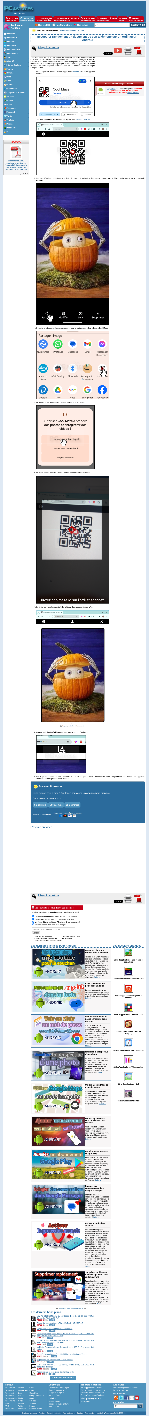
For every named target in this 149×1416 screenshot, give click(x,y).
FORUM (136, 19)
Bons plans (85, 1401)
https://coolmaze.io (83, 119)
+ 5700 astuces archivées (43, 937)
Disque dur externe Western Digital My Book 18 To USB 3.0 (60, 1323)
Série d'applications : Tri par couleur (128, 1067)
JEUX (123, 19)
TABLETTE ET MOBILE (66, 19)
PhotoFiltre (10, 1409)
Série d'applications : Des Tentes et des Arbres (128, 961)
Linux (8, 1403)
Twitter (20, 1406)
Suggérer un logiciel (56, 1393)
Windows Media (35, 1409)
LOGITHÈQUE (44, 19)
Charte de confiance (29, 1413)
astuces (99, 1388)
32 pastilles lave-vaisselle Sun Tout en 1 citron (55, 1360)
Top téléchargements (57, 1390)
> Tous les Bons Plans (63, 1377)
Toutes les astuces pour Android (70, 1308)
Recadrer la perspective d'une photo (96, 1053)
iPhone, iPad (23, 1390)
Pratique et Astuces (17, 26)
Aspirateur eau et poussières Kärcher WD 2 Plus (55, 1372)
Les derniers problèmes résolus (125, 1388)
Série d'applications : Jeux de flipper (128, 1050)
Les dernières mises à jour (59, 1388)
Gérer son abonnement (42, 814)
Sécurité (32, 1403)
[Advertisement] (119, 1330)
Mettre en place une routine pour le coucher (96, 951)
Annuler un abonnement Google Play (97, 1152)
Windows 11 (10, 1388)
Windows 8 (10, 1393)
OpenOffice (33, 1393)
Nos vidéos (82, 25)
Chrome (21, 1396)
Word (31, 1388)
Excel (31, 1390)
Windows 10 (10, 1390)
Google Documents (36, 1396)
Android (21, 1388)
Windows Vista (11, 1398)
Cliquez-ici (24, 173)
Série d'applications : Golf (128, 1084)
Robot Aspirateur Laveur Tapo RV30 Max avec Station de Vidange (62, 1354)
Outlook (21, 1403)
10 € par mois (56, 805)
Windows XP (10, 1401)
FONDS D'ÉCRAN (107, 19)
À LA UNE (12, 19)
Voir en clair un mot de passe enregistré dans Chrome (96, 1018)
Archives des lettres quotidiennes (45, 938)
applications (90, 1388)
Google (32, 1398)
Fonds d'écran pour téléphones (93, 1395)
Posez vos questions (121, 1390)
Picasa (32, 1406)
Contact (80, 1413)
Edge (20, 1393)
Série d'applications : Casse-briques (128, 979)
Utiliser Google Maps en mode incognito (96, 1086)
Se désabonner (67, 938)
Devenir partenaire (54, 1413)
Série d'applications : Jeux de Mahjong (128, 1032)
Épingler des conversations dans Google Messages (94, 1188)
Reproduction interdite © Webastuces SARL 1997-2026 (106, 1413)
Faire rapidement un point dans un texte (95, 984)
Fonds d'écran (54, 1401)
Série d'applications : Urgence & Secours (128, 997)
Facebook (22, 1409)
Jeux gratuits (54, 1406)
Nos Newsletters (64, 25)
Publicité (42, 1413)
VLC (7, 1406)
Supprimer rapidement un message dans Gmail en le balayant (97, 1274)
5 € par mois (40, 805)
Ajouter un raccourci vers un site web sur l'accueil (95, 1120)
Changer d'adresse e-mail (71, 937)
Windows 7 (10, 1396)
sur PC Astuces (133, 93)
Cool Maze (76, 71)
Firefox (21, 1398)
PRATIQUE (27, 19)
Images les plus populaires (59, 1404)
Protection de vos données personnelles (48, 940)
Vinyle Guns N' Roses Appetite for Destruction (54, 1329)
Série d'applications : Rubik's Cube (128, 1015)
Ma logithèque (54, 1395)
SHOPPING (88, 19)
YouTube (32, 1401)
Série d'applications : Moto (128, 1101)
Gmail (20, 1401)
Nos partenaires (69, 1413)
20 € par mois (72, 805)
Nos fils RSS (44, 25)
